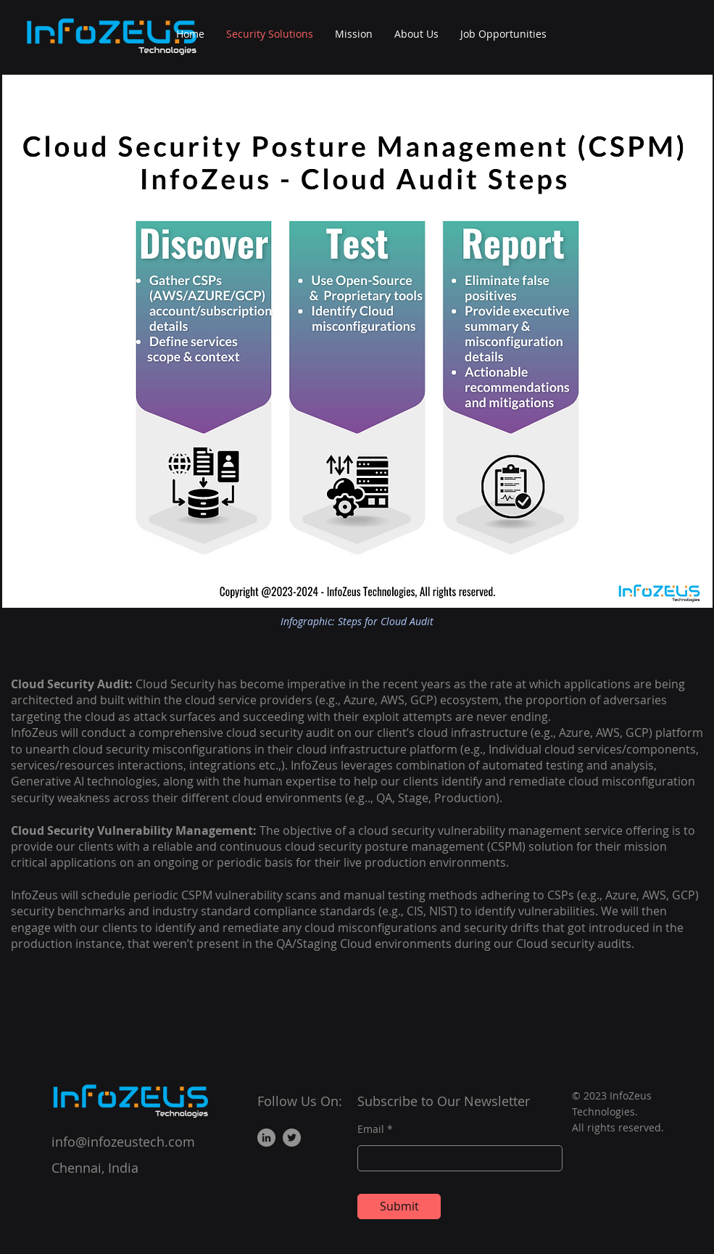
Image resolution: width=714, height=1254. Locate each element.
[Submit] (399, 1206)
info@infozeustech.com (123, 1141)
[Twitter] (292, 1138)
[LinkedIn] (266, 1138)
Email (370, 1129)
